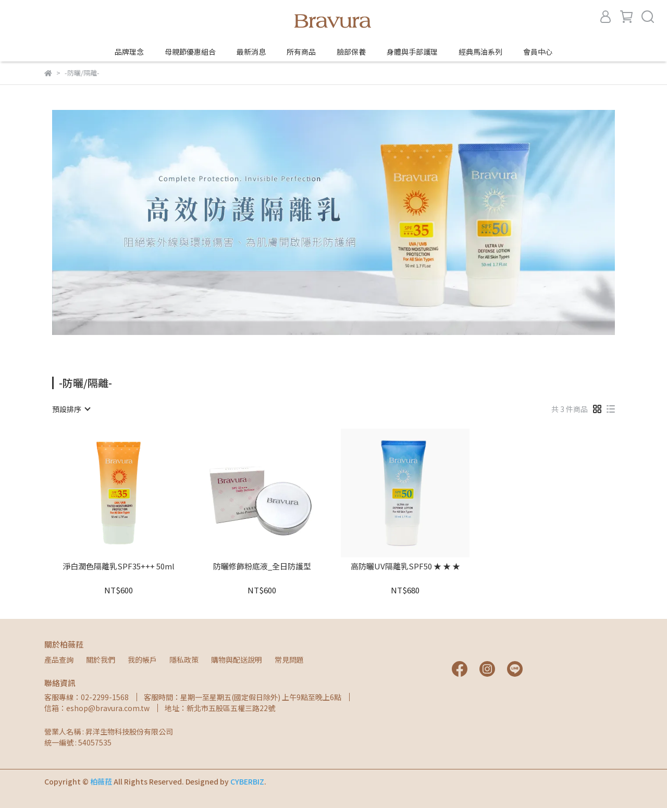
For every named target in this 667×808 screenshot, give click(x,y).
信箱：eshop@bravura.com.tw (97, 708)
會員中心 (537, 51)
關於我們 (100, 659)
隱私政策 (184, 659)
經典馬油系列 (480, 51)
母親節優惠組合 (190, 51)
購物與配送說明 (236, 659)
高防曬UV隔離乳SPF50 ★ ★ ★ (405, 566)
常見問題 (289, 659)
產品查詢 (58, 659)
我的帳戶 (142, 659)
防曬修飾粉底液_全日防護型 (262, 566)
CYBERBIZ (247, 781)
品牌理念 (129, 51)
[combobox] (71, 409)
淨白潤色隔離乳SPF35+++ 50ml (119, 566)
